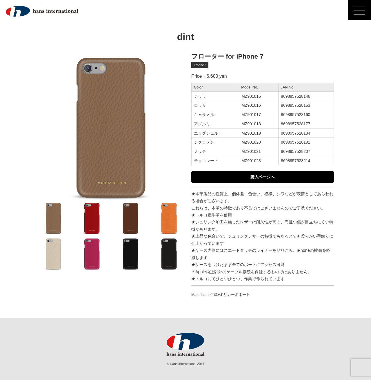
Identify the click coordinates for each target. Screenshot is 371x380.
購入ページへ (262, 177)
